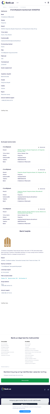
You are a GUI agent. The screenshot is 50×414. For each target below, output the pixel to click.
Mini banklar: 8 (23, 278)
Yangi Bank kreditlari (29, 361)
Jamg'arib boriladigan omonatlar (7, 352)
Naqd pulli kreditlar (28, 356)
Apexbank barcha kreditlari (30, 363)
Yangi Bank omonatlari (5, 355)
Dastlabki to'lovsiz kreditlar (30, 348)
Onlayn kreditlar (28, 353)
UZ (18, 2)
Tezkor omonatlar (4, 353)
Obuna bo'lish (25, 380)
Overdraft (27, 347)
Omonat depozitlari (5, 350)
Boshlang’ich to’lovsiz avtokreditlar (32, 350)
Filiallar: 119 (4, 278)
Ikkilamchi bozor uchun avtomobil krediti (33, 352)
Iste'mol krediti (28, 343)
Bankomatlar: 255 (13, 278)
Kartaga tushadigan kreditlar (30, 358)
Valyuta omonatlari (5, 345)
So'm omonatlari (4, 343)
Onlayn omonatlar (4, 348)
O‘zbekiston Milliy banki (7, 17)
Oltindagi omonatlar (5, 347)
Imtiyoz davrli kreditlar (29, 355)
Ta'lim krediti (27, 345)
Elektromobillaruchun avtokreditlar (32, 360)
